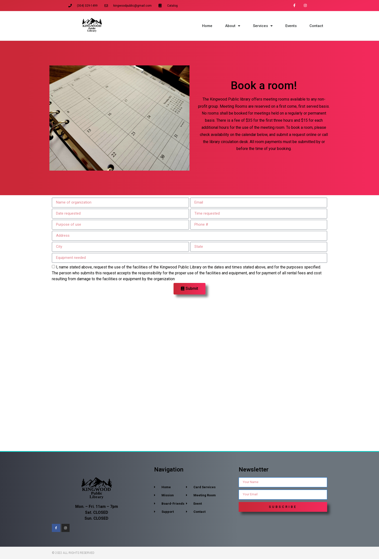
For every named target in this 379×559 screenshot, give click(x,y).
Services (263, 26)
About (232, 26)
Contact (316, 26)
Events (291, 26)
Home (207, 26)
